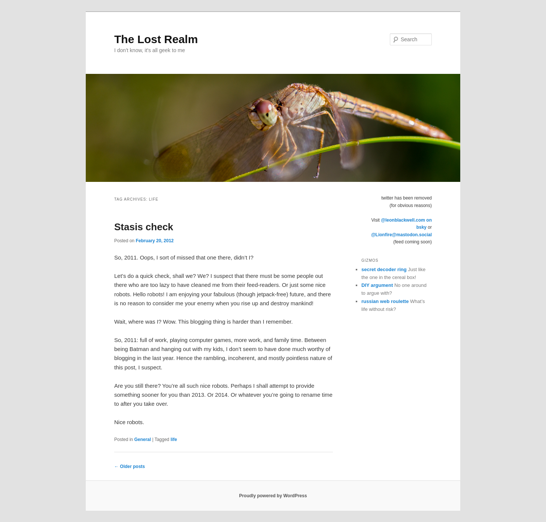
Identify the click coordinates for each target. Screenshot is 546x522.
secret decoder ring (384, 269)
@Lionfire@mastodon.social (401, 234)
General (142, 439)
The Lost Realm (156, 39)
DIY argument (377, 285)
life (173, 439)
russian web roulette (385, 301)
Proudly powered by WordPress (273, 495)
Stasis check (143, 226)
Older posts (129, 466)
